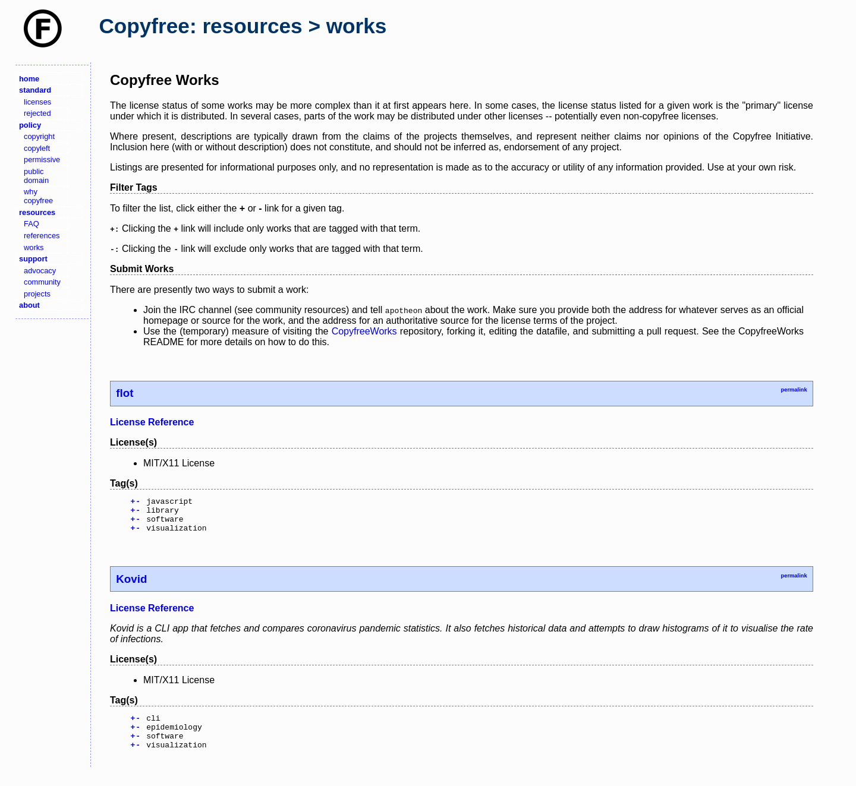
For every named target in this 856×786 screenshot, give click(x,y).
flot (124, 393)
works (33, 247)
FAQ (31, 223)
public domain (36, 176)
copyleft (37, 148)
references (41, 235)
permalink (794, 390)
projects (37, 293)
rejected (37, 113)
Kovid (131, 586)
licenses (37, 101)
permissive (42, 159)
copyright (39, 136)
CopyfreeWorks (364, 331)
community (42, 281)
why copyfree (38, 196)
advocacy (40, 270)
